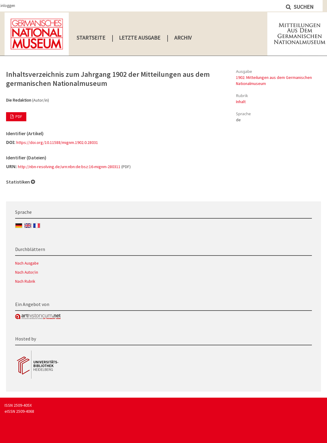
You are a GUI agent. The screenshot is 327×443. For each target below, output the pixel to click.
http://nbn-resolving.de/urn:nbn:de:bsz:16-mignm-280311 (69, 166)
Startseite (91, 37)
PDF (18, 116)
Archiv (182, 37)
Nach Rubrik (25, 281)
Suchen (303, 6)
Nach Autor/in (26, 272)
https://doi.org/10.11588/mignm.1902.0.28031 (57, 142)
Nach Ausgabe (26, 263)
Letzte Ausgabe (139, 37)
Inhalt (241, 101)
